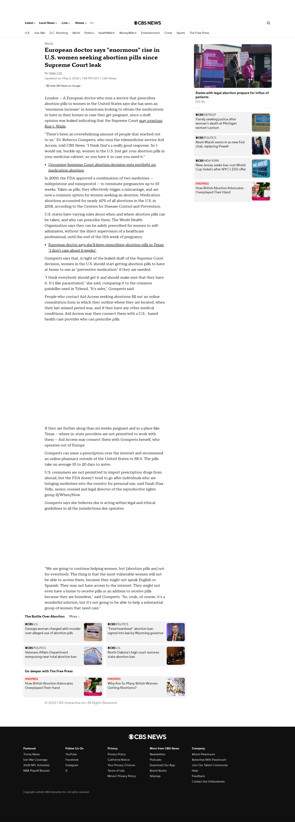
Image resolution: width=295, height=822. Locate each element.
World (76, 33)
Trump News (31, 754)
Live (66, 23)
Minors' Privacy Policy (122, 776)
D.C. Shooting (59, 33)
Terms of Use (116, 770)
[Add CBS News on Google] (63, 86)
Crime (168, 33)
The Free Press (199, 33)
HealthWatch (106, 33)
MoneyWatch (128, 33)
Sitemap (155, 776)
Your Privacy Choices (121, 765)
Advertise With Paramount (209, 759)
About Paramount (203, 754)
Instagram (71, 765)
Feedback (198, 776)
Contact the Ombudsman (208, 781)
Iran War (40, 33)
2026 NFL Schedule (36, 765)
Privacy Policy (117, 754)
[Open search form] (268, 23)
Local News (48, 22)
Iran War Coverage (35, 759)
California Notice (119, 759)
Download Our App (162, 765)
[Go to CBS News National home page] (147, 23)
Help (195, 770)
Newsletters (157, 754)
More (74, 616)
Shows (81, 22)
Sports (181, 33)
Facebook (71, 759)
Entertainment (150, 33)
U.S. (27, 33)
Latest (30, 22)
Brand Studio (158, 770)
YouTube (71, 754)
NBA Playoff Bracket (36, 770)
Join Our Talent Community (210, 765)
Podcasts (155, 759)
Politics (89, 33)
